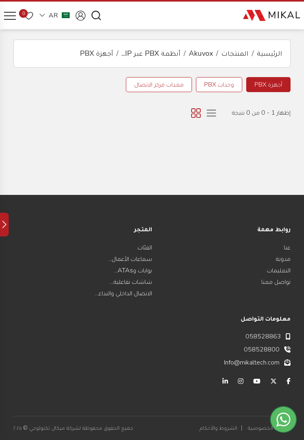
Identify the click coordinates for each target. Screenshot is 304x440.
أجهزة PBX (96, 53)
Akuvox (201, 53)
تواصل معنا (276, 282)
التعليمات (279, 270)
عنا (287, 247)
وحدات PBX (219, 84)
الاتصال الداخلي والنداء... (123, 293)
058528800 (261, 349)
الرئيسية (269, 53)
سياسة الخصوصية (269, 428)
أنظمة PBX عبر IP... (151, 53)
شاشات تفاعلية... (131, 282)
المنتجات (235, 53)
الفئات (144, 247)
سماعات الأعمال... (130, 259)
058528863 (263, 336)
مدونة (283, 259)
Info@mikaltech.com (251, 362)
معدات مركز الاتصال (159, 84)
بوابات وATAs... (133, 270)
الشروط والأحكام (218, 428)
